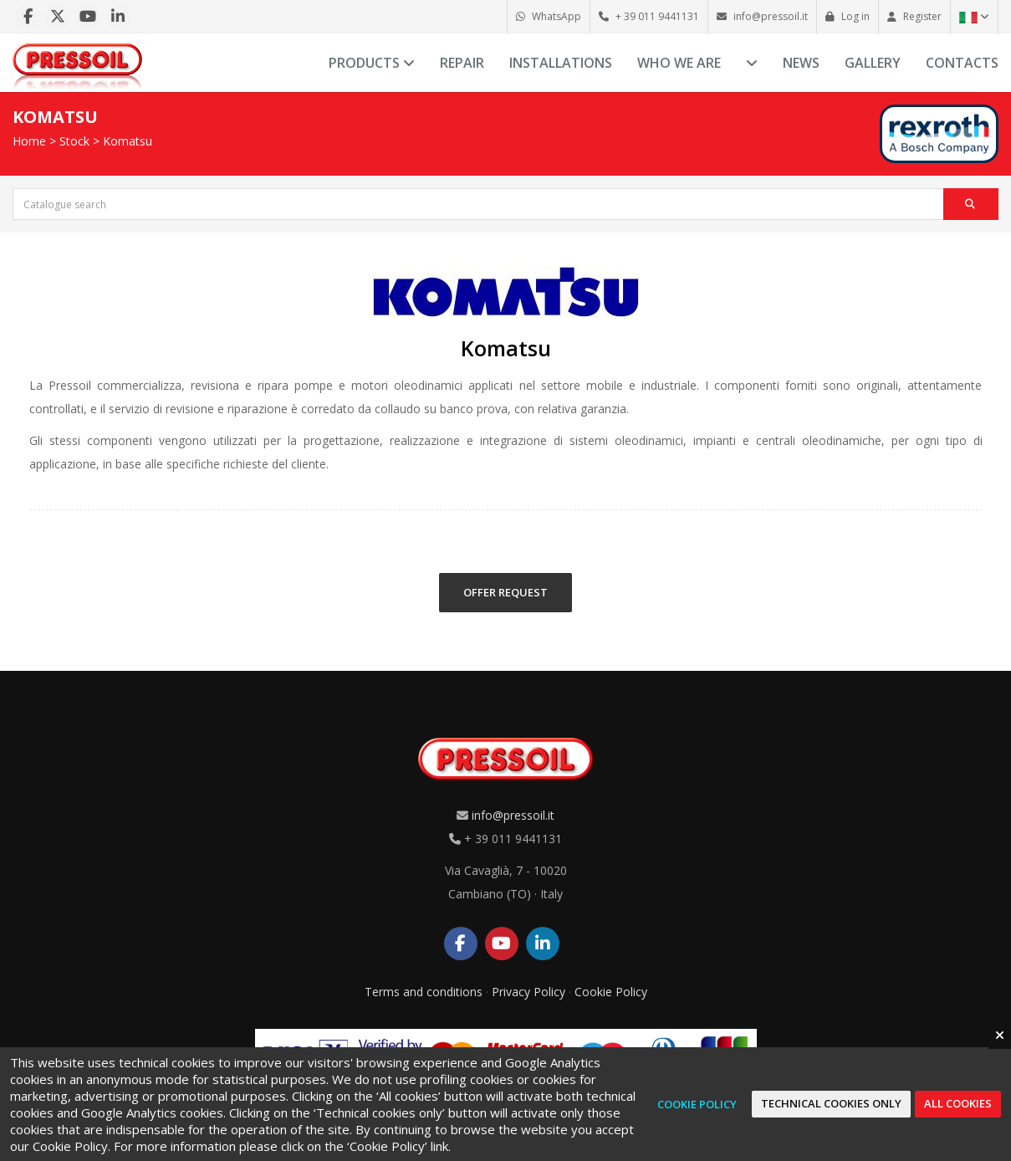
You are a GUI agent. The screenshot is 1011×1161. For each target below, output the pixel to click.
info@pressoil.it (513, 815)
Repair (462, 63)
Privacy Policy (528, 992)
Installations (560, 63)
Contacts (962, 63)
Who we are (679, 63)
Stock (74, 141)
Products (372, 63)
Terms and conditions (424, 992)
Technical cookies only (831, 1103)
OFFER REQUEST (505, 592)
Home (29, 141)
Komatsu (127, 141)
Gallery (873, 63)
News (801, 63)
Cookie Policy (610, 992)
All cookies (958, 1103)
